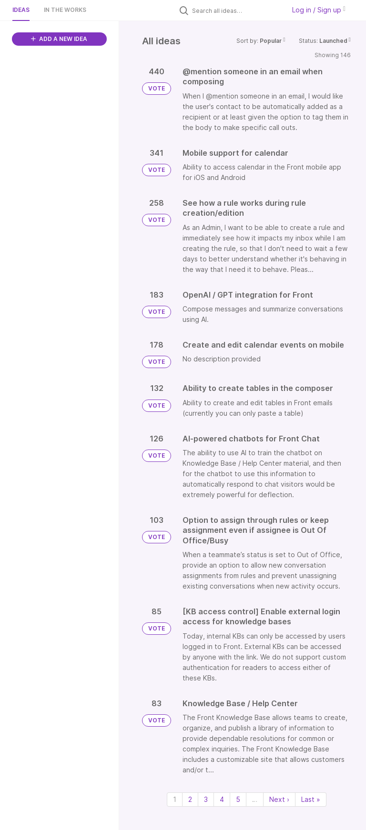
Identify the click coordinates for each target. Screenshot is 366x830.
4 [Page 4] (222, 799)
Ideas (21, 9)
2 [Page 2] (190, 799)
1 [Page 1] (174, 799)
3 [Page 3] (206, 799)
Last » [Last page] (310, 799)
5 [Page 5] (238, 799)
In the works (65, 9)
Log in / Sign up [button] (319, 10)
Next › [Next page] (279, 799)
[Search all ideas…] (236, 10)
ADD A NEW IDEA (59, 38)
